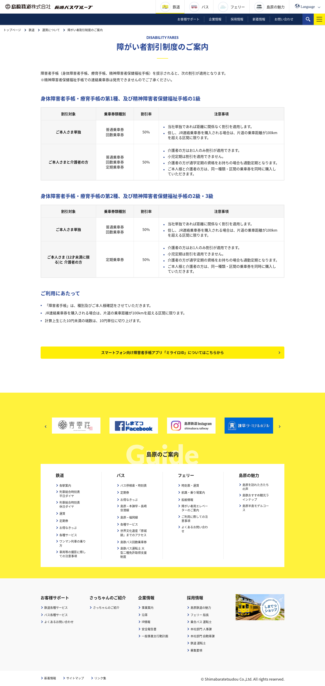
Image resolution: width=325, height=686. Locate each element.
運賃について (51, 30)
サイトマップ (75, 678)
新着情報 (50, 678)
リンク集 (100, 678)
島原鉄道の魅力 (200, 608)
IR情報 (146, 622)
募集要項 (196, 650)
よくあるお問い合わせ (59, 622)
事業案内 (147, 608)
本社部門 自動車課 (202, 636)
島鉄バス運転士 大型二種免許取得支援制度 (133, 552)
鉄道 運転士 (198, 643)
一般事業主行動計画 (155, 636)
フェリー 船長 (199, 615)
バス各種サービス (56, 615)
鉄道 (32, 30)
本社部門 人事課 (201, 629)
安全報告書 (149, 629)
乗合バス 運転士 (201, 622)
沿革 (145, 615)
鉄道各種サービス (56, 608)
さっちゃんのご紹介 (106, 608)
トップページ (12, 30)
